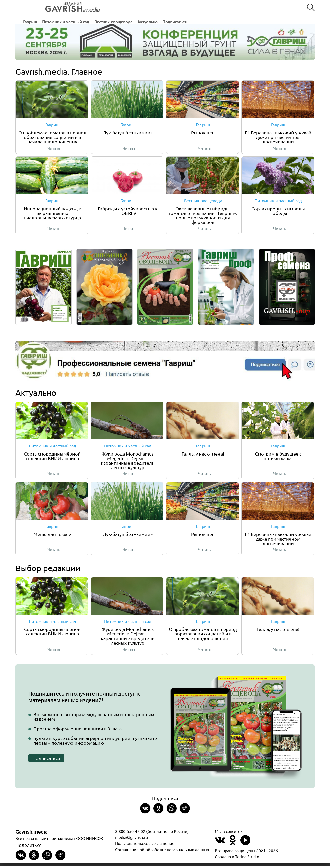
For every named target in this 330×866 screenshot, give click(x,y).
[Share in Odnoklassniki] (158, 811)
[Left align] (62, 7)
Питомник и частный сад (144, 7)
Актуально (226, 7)
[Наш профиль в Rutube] (245, 845)
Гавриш (109, 7)
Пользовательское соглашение (144, 845)
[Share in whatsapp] (171, 811)
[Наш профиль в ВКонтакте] (220, 845)
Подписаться (253, 7)
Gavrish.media (31, 834)
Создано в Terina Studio (237, 858)
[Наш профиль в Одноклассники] (233, 845)
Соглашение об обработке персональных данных (162, 851)
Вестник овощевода (192, 7)
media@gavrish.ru (131, 839)
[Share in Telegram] (184, 811)
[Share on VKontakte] (145, 811)
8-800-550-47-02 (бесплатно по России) (152, 833)
